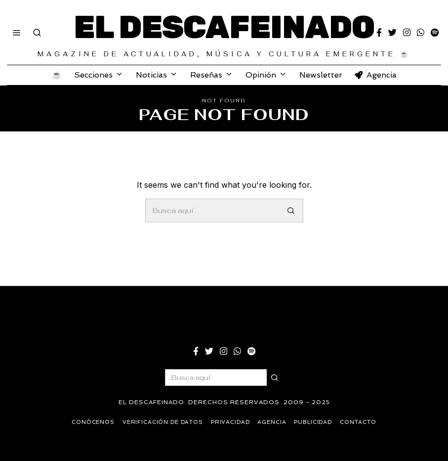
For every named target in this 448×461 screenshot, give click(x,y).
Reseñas (206, 75)
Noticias (151, 75)
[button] (291, 210)
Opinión (260, 75)
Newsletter (320, 75)
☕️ (57, 75)
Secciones (93, 75)
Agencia (376, 75)
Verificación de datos (162, 422)
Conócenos (91, 422)
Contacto (360, 422)
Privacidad (230, 422)
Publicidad (314, 422)
